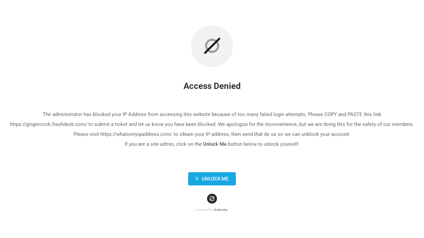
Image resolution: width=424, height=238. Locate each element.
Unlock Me (211, 179)
